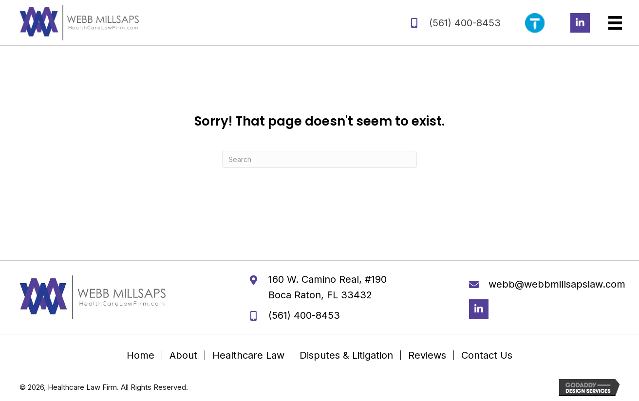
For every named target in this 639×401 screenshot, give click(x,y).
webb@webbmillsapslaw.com (557, 284)
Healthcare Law (248, 355)
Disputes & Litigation (346, 355)
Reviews (427, 355)
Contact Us (486, 355)
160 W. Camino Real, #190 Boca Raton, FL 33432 (327, 287)
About (183, 355)
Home (140, 355)
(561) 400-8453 (465, 23)
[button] (580, 23)
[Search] (319, 159)
